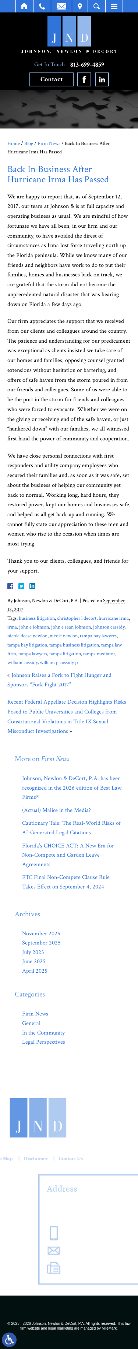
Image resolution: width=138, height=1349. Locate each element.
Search (96, 6)
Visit (80, 6)
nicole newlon (64, 635)
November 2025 (41, 934)
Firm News (49, 143)
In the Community (43, 1033)
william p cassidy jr (59, 662)
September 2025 (41, 943)
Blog (28, 143)
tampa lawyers (32, 653)
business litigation (37, 618)
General (31, 1023)
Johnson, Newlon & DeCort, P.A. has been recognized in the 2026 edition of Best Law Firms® (71, 788)
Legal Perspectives (43, 1042)
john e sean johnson (71, 626)
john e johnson (34, 626)
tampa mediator (99, 653)
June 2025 (34, 961)
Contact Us (45, 1158)
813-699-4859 (87, 65)
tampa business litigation (74, 644)
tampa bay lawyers (98, 635)
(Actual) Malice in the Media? (56, 810)
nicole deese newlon (27, 635)
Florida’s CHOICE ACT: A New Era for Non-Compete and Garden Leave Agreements (68, 855)
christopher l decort (76, 618)
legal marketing (60, 1328)
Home (24, 6)
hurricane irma (114, 618)
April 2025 (34, 971)
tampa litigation (65, 653)
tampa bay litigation (27, 644)
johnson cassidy (108, 626)
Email (61, 6)
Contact (51, 79)
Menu (114, 6)
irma (12, 626)
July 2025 (33, 952)
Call (42, 6)
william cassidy (22, 662)
